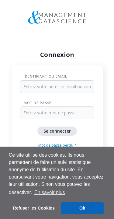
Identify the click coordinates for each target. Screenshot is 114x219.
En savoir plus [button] (49, 192)
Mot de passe (37, 102)
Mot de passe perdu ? (57, 145)
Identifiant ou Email (45, 76)
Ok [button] (82, 208)
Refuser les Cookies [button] (34, 208)
